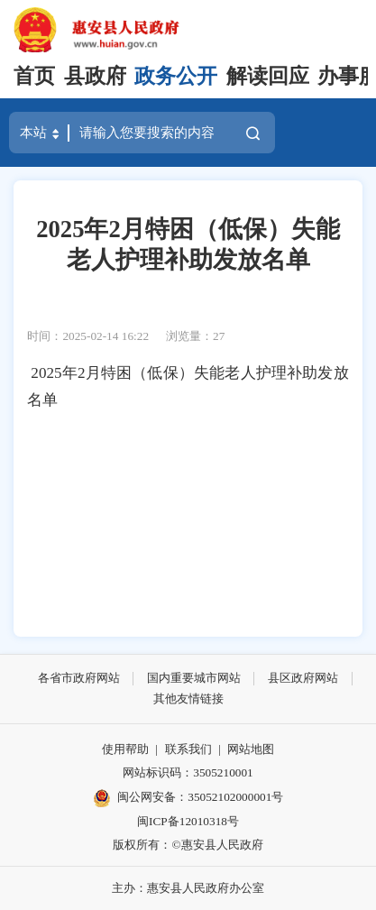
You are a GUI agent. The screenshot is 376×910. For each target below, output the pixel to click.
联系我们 (188, 749)
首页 (34, 76)
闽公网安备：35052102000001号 (188, 798)
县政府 (95, 76)
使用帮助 (125, 749)
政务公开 (175, 76)
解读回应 (267, 76)
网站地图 (250, 749)
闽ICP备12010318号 (188, 821)
